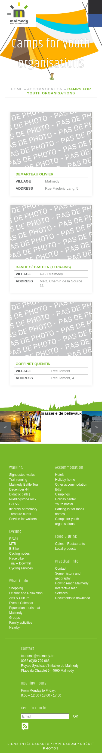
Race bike (16, 558)
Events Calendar (21, 603)
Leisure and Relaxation (26, 593)
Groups (14, 618)
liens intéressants (29, 743)
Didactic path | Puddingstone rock (22, 496)
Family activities (20, 622)
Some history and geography (68, 576)
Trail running (18, 480)
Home (17, 89)
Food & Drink (66, 536)
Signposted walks (22, 475)
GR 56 (14, 504)
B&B (58, 489)
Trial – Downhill (20, 563)
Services (61, 593)
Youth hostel (64, 504)
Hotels (59, 475)
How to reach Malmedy (72, 583)
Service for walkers (23, 519)
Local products (65, 549)
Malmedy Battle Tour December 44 (24, 487)
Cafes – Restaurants (70, 544)
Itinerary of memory (23, 509)
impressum (64, 743)
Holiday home (65, 480)
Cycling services (21, 568)
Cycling (15, 531)
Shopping (16, 588)
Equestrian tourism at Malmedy (24, 610)
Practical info (67, 561)
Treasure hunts (20, 514)
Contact (60, 568)
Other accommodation (71, 484)
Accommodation (45, 89)
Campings (62, 494)
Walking (16, 467)
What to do (18, 581)
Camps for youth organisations (67, 521)
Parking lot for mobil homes (69, 511)
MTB (12, 544)
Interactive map (66, 588)
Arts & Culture (19, 598)
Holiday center (65, 499)
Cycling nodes (19, 553)
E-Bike (14, 549)
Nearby (14, 627)
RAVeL (14, 539)
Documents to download (72, 598)
